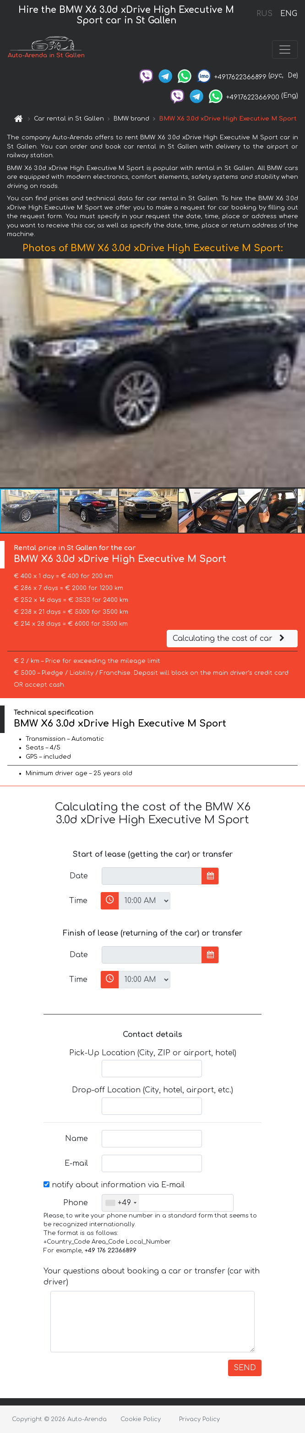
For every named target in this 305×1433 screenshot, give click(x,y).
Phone (75, 1203)
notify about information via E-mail (114, 1185)
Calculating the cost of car (230, 638)
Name (76, 1139)
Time (78, 901)
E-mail (76, 1163)
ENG (288, 14)
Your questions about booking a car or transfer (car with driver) (152, 1276)
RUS (264, 14)
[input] (152, 876)
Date (79, 876)
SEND (245, 1368)
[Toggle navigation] (285, 49)
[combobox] (120, 1203)
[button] (296, 373)
